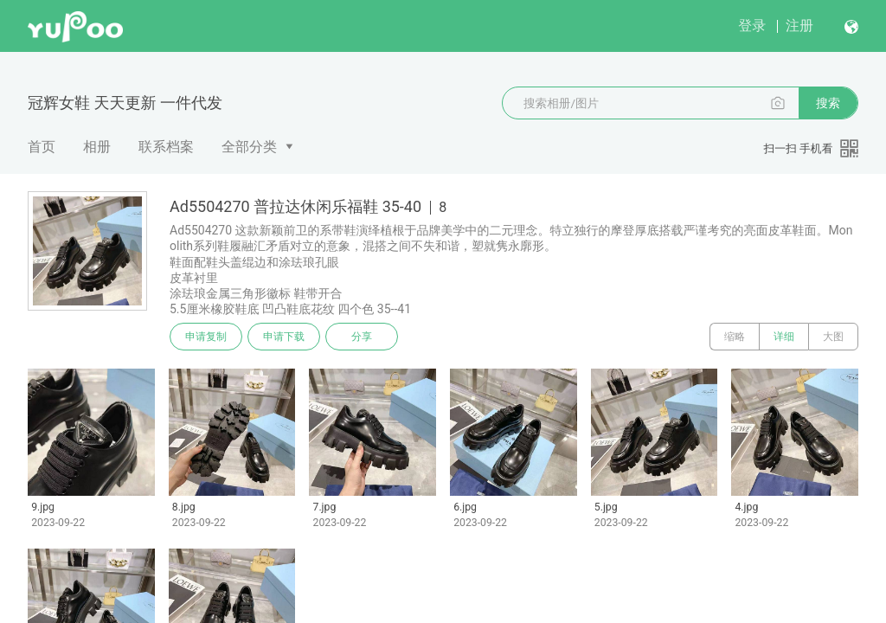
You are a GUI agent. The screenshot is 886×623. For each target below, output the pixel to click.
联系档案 (166, 146)
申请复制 (206, 337)
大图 (833, 337)
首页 (41, 146)
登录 (752, 25)
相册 (97, 146)
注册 (799, 25)
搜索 (828, 103)
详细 (784, 337)
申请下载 (284, 337)
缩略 (734, 337)
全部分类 (249, 146)
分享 (361, 337)
